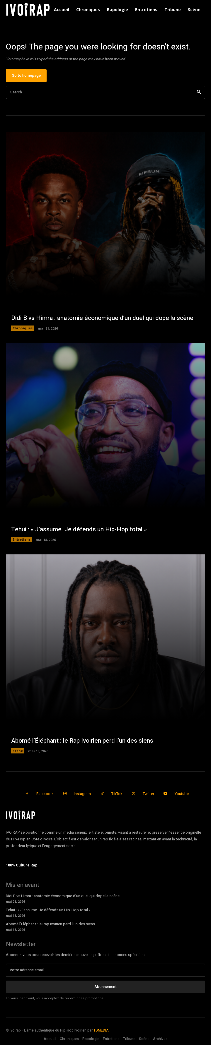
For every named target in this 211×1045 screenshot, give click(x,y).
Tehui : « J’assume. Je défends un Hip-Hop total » (79, 529)
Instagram (82, 794)
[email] (105, 970)
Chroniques (23, 328)
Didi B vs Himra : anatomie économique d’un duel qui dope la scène (102, 318)
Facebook (45, 794)
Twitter (148, 794)
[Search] (199, 92)
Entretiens (21, 539)
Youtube (182, 794)
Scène (18, 750)
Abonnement (105, 986)
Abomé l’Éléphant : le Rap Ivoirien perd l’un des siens (82, 740)
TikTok (116, 794)
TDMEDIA (101, 1030)
